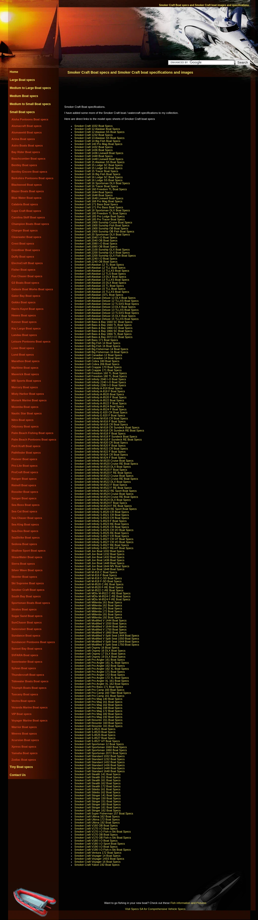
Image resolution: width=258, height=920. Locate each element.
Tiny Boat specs (21, 767)
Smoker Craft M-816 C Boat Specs (95, 572)
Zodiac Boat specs (24, 759)
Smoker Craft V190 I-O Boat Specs (95, 846)
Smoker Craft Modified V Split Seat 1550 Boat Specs (106, 638)
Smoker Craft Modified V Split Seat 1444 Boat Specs (106, 635)
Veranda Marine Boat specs (30, 707)
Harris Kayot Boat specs (28, 308)
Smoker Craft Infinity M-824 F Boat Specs (99, 457)
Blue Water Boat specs (27, 197)
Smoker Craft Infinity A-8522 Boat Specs (99, 400)
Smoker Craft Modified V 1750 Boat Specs (100, 629)
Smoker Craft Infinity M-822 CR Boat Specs (101, 448)
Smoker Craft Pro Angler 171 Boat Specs (99, 671)
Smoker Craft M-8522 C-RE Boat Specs (98, 590)
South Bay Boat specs (26, 596)
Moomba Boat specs (25, 406)
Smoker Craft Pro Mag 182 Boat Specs (98, 713)
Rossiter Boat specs (25, 491)
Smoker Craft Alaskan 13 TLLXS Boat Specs (101, 279)
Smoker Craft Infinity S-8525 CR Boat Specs (101, 526)
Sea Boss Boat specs (26, 504)
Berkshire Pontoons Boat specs (32, 178)
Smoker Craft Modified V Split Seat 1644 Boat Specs (106, 641)
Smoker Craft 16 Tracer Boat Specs (96, 186)
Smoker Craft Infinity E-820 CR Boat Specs (100, 412)
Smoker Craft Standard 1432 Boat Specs (99, 762)
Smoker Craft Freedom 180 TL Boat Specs (100, 376)
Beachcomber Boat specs (29, 158)
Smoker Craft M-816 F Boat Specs (95, 575)
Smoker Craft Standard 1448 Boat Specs (99, 768)
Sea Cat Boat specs (24, 511)
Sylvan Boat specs (24, 668)
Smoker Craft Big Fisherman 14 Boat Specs (101, 349)
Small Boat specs (22, 112)
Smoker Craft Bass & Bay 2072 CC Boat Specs (103, 336)
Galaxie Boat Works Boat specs (32, 289)
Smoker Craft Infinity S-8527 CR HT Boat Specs (103, 539)
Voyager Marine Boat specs (30, 720)
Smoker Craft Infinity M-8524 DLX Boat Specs (102, 499)
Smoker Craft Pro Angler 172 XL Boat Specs (101, 677)
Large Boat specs (22, 80)
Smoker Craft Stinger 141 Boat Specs (97, 795)
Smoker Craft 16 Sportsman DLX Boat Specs (102, 183)
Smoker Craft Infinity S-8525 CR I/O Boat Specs (103, 529)
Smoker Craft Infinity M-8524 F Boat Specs (100, 502)
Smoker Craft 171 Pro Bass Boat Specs (98, 207)
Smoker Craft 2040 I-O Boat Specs (95, 237)
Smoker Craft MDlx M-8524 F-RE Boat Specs (102, 599)
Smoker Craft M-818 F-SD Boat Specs (97, 581)
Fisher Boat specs (24, 269)
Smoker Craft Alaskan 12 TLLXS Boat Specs (101, 270)
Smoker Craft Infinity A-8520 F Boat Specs (100, 397)
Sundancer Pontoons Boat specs (33, 642)
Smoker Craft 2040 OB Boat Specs (95, 240)
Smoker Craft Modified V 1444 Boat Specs (100, 620)
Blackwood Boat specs (27, 184)
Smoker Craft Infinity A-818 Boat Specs (98, 388)
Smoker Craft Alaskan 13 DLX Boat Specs (100, 276)
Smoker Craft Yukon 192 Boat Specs (96, 864)
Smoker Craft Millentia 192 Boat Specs (98, 617)
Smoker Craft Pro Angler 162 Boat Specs (99, 665)
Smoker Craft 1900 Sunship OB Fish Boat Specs (104, 231)
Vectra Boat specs (24, 700)
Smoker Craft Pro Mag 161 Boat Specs (98, 701)
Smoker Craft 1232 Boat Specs (93, 134)
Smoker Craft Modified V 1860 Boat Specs (100, 632)
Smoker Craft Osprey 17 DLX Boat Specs (99, 653)
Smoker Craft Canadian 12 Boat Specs (98, 355)
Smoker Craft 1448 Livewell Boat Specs (98, 159)
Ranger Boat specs (24, 478)
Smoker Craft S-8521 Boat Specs (94, 729)
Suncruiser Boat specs (27, 629)
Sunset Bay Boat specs (27, 648)
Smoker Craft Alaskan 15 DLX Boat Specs (100, 282)
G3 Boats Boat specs (25, 282)
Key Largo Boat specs (26, 328)
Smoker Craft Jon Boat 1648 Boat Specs (99, 569)
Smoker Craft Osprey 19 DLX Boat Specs (99, 656)
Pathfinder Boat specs (26, 452)
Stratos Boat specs (24, 609)
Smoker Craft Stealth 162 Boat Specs (97, 783)
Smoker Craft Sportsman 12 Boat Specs (99, 744)
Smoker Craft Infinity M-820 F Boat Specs (99, 445)
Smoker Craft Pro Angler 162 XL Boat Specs (101, 668)
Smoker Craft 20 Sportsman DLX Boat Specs (102, 234)
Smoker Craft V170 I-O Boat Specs (95, 828)
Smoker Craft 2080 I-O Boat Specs (95, 243)
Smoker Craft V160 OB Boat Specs (96, 825)
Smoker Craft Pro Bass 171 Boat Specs (98, 686)
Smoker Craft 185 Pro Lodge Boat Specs (99, 216)
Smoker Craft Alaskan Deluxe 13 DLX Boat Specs (105, 306)
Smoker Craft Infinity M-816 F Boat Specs (99, 421)
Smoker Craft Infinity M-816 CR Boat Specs (101, 418)
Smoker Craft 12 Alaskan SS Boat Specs (99, 131)
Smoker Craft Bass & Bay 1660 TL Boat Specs (103, 324)
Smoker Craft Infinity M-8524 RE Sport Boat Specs (105, 508)
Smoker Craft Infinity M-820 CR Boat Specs (101, 442)
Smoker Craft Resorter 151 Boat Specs (98, 719)
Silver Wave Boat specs (27, 570)
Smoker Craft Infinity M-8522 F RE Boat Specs (103, 487)
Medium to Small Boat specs (30, 104)
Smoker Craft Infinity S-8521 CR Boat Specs (101, 514)
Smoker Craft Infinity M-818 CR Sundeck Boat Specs (106, 427)
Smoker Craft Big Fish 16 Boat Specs (97, 346)
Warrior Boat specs (24, 727)
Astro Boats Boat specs (27, 145)
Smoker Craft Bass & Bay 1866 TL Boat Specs (103, 333)
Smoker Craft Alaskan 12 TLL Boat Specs (99, 267)
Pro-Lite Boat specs (25, 465)
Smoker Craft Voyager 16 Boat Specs (97, 861)
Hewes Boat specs (24, 315)
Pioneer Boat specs (24, 459)
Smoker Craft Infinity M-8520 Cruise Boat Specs (103, 460)
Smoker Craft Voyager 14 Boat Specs (97, 855)
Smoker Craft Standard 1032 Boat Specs (99, 756)
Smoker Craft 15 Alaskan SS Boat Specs (99, 162)
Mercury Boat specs (25, 387)
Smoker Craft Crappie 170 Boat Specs (97, 367)
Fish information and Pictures (188, 902)
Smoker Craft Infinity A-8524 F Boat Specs (100, 409)
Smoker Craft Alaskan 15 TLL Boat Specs (99, 288)
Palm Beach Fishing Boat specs (32, 432)
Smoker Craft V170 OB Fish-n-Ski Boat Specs (102, 837)
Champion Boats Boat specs (30, 223)
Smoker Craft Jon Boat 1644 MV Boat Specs (101, 566)
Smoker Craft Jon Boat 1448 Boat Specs (99, 563)
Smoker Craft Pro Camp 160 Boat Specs (99, 689)
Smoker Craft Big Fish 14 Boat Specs (97, 343)
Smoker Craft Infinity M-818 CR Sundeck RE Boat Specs (109, 430)
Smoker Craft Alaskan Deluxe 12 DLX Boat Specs (105, 297)
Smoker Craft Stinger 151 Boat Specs (97, 801)
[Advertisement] (33, 790)
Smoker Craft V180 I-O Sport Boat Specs (99, 843)
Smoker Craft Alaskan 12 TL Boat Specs (99, 264)
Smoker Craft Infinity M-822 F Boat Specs (99, 451)
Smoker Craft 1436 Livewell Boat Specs (98, 153)
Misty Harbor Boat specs (28, 393)
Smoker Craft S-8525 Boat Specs (94, 735)
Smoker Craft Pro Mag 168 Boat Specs (98, 707)
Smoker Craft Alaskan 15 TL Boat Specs (99, 285)
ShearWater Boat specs (27, 557)
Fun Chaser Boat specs (27, 276)
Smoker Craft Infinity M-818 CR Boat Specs (101, 424)
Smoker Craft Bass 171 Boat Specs (96, 340)
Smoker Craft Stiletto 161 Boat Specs (97, 789)
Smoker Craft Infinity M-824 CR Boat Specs (101, 454)
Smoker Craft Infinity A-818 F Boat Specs (99, 391)
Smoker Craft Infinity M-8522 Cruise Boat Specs (103, 475)
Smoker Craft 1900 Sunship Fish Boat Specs (101, 225)
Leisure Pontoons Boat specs (31, 341)
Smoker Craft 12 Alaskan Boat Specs (97, 128)
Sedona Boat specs (24, 544)
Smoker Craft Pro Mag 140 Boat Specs (98, 698)
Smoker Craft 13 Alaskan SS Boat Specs (99, 137)
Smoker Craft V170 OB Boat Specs (96, 834)
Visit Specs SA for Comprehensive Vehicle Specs (155, 908)
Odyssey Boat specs (25, 426)
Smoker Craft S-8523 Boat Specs (94, 732)
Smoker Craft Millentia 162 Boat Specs (98, 605)
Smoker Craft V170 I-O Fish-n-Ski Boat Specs (102, 831)
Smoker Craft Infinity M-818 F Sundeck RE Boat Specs (108, 439)
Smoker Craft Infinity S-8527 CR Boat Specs (101, 536)
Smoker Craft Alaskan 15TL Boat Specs (98, 294)
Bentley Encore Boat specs (29, 171)
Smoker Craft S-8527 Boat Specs (94, 738)
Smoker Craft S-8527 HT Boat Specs (97, 741)
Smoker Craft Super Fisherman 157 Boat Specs (103, 813)
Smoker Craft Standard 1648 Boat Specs (99, 771)
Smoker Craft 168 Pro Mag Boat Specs (98, 201)
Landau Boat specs (24, 334)
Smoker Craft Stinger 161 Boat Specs (97, 807)
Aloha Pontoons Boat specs (30, 119)
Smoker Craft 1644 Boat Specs (93, 192)
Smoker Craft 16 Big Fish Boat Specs (97, 174)
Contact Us (18, 775)
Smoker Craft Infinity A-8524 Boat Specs (99, 406)
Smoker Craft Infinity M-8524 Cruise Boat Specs (103, 493)
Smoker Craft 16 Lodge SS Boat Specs (98, 180)
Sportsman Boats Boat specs (31, 602)
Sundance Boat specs (26, 635)
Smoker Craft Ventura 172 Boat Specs (97, 852)
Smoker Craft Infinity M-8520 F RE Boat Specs (103, 472)
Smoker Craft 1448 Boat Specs (93, 156)
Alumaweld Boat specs (27, 132)
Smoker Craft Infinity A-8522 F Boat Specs (100, 403)
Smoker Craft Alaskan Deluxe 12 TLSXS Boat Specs (106, 303)
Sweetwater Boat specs (27, 661)
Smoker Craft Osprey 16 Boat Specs (96, 647)
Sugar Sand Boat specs (27, 615)
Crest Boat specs (23, 243)
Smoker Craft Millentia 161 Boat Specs (98, 602)
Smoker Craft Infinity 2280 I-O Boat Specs (100, 385)
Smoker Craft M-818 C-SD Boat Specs (98, 578)
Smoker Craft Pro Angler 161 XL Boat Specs (101, 662)
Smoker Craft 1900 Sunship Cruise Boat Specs (103, 222)
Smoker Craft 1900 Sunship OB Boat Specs (101, 228)
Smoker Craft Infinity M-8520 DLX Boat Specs (102, 466)
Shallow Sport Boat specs (29, 550)
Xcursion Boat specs (25, 740)
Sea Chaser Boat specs (27, 517)
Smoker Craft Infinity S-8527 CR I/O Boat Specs (103, 542)
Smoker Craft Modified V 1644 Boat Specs (100, 626)
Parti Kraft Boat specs (26, 446)
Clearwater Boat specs (26, 236)
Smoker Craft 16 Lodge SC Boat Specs (98, 177)
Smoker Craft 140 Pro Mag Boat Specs (98, 144)
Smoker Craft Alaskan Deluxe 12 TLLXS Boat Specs (106, 300)
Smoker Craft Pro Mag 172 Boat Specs (98, 710)
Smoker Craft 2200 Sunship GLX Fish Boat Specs (105, 255)
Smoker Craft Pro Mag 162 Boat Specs (98, 704)
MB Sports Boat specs (26, 380)
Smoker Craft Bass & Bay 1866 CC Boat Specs (103, 327)
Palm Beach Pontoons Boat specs (34, 439)
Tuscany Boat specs (25, 694)
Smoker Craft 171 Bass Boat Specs (96, 204)
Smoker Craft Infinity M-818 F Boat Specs (99, 433)
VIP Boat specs (21, 713)
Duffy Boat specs (23, 256)
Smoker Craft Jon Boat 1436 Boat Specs (99, 560)
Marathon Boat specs (26, 361)
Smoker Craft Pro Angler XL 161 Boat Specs (101, 680)
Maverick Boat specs (25, 374)
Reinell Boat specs (24, 485)
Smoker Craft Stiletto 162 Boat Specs (97, 792)
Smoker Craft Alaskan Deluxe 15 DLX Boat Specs (105, 315)
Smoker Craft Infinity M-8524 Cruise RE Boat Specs (106, 496)
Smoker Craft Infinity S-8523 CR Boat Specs (101, 517)
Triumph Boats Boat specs (29, 687)
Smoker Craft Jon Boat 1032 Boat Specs (99, 551)
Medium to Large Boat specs (30, 88)
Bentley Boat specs (24, 165)
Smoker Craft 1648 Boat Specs (93, 195)
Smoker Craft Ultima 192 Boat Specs (97, 822)
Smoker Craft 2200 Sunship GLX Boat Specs (102, 252)
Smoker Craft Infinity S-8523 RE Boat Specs (101, 523)
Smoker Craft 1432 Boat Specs (93, 147)
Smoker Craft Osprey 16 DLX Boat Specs (99, 650)
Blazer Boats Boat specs (28, 191)
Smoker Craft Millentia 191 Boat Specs (98, 614)
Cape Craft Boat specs (26, 210)
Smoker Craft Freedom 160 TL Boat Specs (100, 373)
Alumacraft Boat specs (27, 125)
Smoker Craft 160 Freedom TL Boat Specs (100, 189)
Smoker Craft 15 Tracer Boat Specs (96, 171)
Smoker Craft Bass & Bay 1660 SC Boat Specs (103, 321)
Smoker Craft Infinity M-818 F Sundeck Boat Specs (105, 436)
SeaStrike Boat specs (26, 537)
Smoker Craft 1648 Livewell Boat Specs (98, 198)
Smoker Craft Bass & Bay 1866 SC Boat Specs (103, 330)
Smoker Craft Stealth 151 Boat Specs (97, 777)
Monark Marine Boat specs (29, 400)
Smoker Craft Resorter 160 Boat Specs (98, 722)
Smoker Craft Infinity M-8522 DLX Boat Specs (102, 481)
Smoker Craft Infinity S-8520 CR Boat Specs (101, 511)
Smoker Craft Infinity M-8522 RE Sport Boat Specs (105, 490)
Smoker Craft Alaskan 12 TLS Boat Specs (100, 273)
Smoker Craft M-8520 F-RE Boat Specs (98, 587)
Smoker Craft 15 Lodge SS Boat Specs (98, 168)
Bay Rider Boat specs (26, 152)
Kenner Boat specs (24, 321)
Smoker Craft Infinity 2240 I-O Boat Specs (100, 382)
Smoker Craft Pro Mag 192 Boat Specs (98, 716)
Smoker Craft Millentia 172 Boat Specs (98, 611)
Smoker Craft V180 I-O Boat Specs (95, 840)
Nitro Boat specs (23, 419)
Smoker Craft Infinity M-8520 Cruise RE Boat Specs (106, 463)
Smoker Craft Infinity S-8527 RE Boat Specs (101, 545)
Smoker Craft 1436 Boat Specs (93, 150)
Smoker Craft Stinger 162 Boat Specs (97, 810)
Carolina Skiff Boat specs (28, 217)
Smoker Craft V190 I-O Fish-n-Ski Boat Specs (102, 849)
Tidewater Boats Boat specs (30, 681)
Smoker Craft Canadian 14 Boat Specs (98, 358)
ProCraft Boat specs (25, 472)
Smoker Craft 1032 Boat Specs (93, 125)
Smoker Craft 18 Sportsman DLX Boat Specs (102, 210)
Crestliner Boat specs (26, 250)
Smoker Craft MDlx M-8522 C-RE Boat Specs (102, 593)
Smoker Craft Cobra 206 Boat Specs (96, 364)
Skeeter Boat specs (24, 576)
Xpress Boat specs (24, 746)
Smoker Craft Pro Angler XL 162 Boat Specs (101, 683)
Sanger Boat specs (24, 498)
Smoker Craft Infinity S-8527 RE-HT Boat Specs (103, 548)
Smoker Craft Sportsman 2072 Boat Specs (100, 753)
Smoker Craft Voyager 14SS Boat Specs (99, 858)
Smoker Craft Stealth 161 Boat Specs (97, 780)
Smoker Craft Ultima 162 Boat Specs (97, 816)
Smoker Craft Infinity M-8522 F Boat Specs (100, 484)
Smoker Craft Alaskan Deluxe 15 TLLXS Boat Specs (106, 318)
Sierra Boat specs (23, 563)
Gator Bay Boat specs (26, 295)
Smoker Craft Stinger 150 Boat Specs (97, 798)
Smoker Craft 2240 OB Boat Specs (95, 261)
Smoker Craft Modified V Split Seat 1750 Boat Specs (106, 644)
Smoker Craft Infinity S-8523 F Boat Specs (100, 520)
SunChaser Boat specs (27, 622)
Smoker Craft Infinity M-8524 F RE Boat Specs (103, 505)
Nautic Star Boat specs (27, 413)
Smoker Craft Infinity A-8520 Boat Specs (99, 394)
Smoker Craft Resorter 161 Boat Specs (98, 726)
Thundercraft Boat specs (28, 674)
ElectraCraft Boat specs (27, 263)
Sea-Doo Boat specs (25, 530)
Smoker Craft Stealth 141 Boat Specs (97, 774)
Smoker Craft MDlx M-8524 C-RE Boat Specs (102, 596)
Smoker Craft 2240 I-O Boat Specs (95, 258)
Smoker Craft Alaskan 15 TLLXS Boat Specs (101, 291)
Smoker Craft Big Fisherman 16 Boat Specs (101, 352)
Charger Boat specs (25, 230)
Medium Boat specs (24, 96)
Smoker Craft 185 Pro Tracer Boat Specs (99, 219)
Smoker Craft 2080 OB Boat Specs (95, 246)
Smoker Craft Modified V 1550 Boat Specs (100, 623)
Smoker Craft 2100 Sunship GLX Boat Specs (102, 249)
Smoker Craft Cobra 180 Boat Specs (96, 361)
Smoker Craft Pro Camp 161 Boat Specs (99, 695)
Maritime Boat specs (25, 367)
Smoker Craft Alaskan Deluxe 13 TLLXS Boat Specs (106, 309)
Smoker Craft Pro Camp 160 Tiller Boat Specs (102, 692)
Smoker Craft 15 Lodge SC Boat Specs (98, 165)
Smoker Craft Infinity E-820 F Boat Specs (99, 415)
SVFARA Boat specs (25, 655)
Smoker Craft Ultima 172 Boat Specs (97, 819)
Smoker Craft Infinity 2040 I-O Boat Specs (100, 379)
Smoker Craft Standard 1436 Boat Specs (99, 765)
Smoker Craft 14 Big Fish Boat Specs (97, 140)
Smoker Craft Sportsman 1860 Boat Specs (100, 750)
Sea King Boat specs (25, 524)
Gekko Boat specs (24, 302)
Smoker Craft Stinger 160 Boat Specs (97, 804)
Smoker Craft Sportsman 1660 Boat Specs (100, 747)
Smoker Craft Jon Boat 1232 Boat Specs (99, 554)
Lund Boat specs (23, 354)
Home (14, 72)
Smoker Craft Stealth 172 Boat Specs (97, 786)
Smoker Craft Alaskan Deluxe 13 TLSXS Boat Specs (106, 312)
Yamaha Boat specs (25, 753)
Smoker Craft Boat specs (28, 589)
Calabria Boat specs (25, 204)
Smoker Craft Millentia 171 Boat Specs (98, 608)
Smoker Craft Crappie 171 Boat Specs (97, 370)
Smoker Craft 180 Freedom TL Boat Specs (100, 213)
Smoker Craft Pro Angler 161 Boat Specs (99, 659)
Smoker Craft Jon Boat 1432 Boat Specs (99, 557)
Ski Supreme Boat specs (28, 583)
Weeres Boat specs (24, 733)
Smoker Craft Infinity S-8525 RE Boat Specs (101, 533)
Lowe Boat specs (23, 348)
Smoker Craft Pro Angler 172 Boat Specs (99, 674)
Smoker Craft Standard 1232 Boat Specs (99, 759)
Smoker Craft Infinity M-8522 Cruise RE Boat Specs (106, 478)
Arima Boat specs (23, 138)
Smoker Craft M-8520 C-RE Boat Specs (98, 584)
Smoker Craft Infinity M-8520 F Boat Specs (100, 469)
